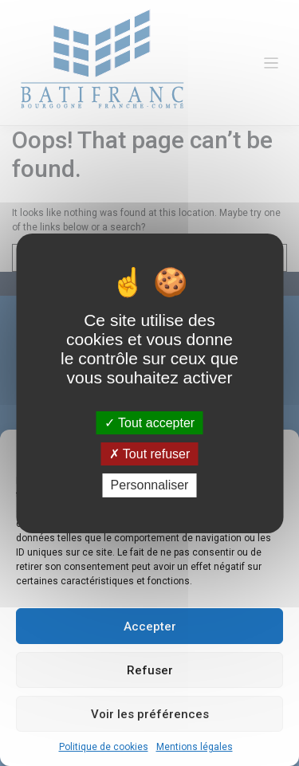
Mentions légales (194, 746)
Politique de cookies (103, 746)
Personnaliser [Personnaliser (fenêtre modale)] (150, 485)
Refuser (150, 670)
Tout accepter (149, 423)
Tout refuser (150, 454)
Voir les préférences (150, 714)
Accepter (150, 626)
